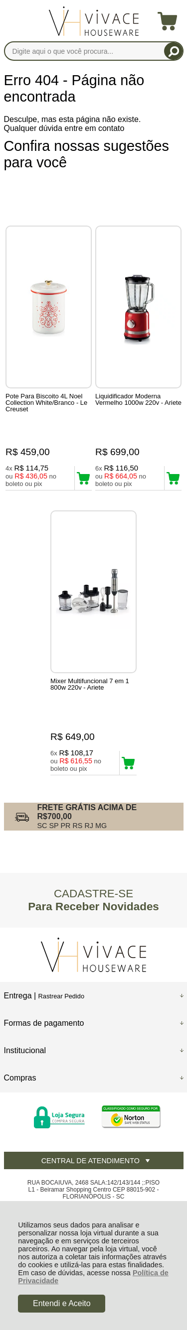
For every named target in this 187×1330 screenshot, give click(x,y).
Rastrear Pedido (61, 996)
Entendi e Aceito (62, 1303)
